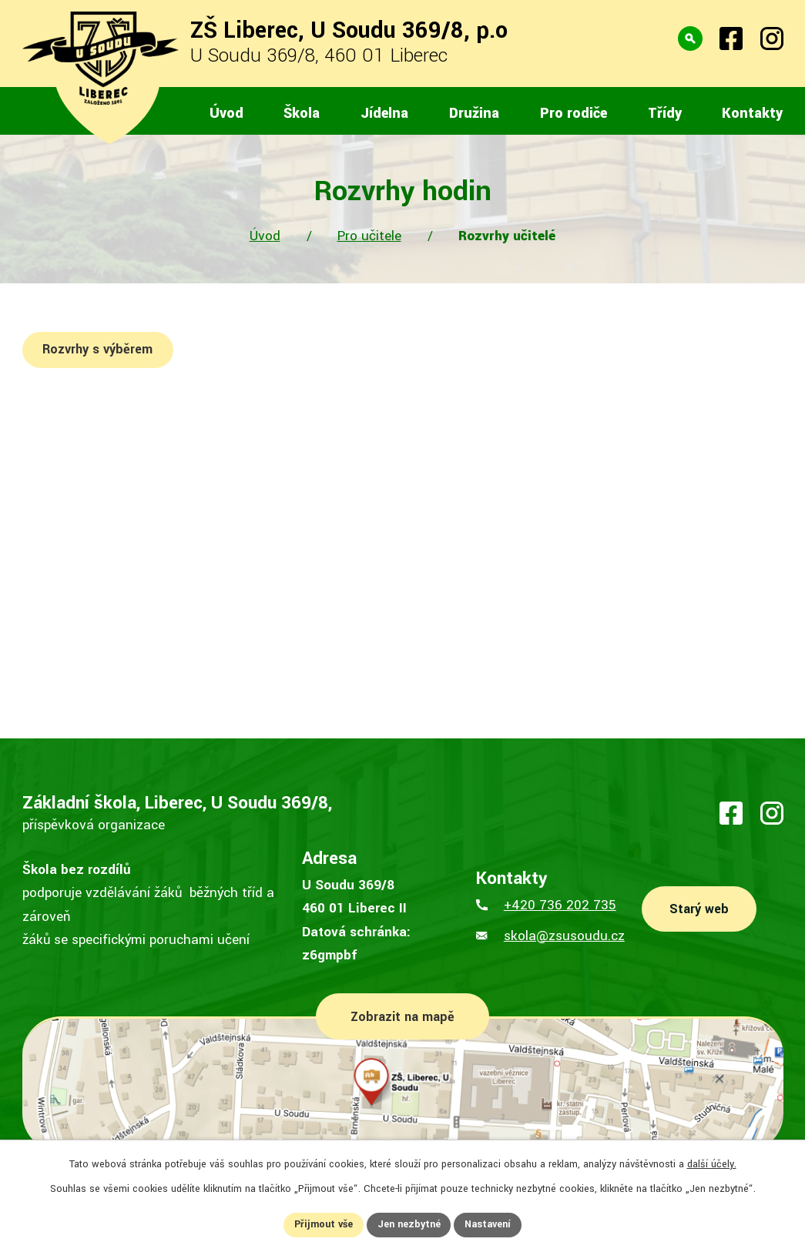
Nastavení (488, 1224)
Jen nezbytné (409, 1224)
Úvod (265, 236)
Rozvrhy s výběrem (98, 349)
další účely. (711, 1164)
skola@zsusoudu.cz (564, 936)
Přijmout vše (323, 1224)
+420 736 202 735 (560, 905)
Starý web (699, 909)
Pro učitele (369, 236)
